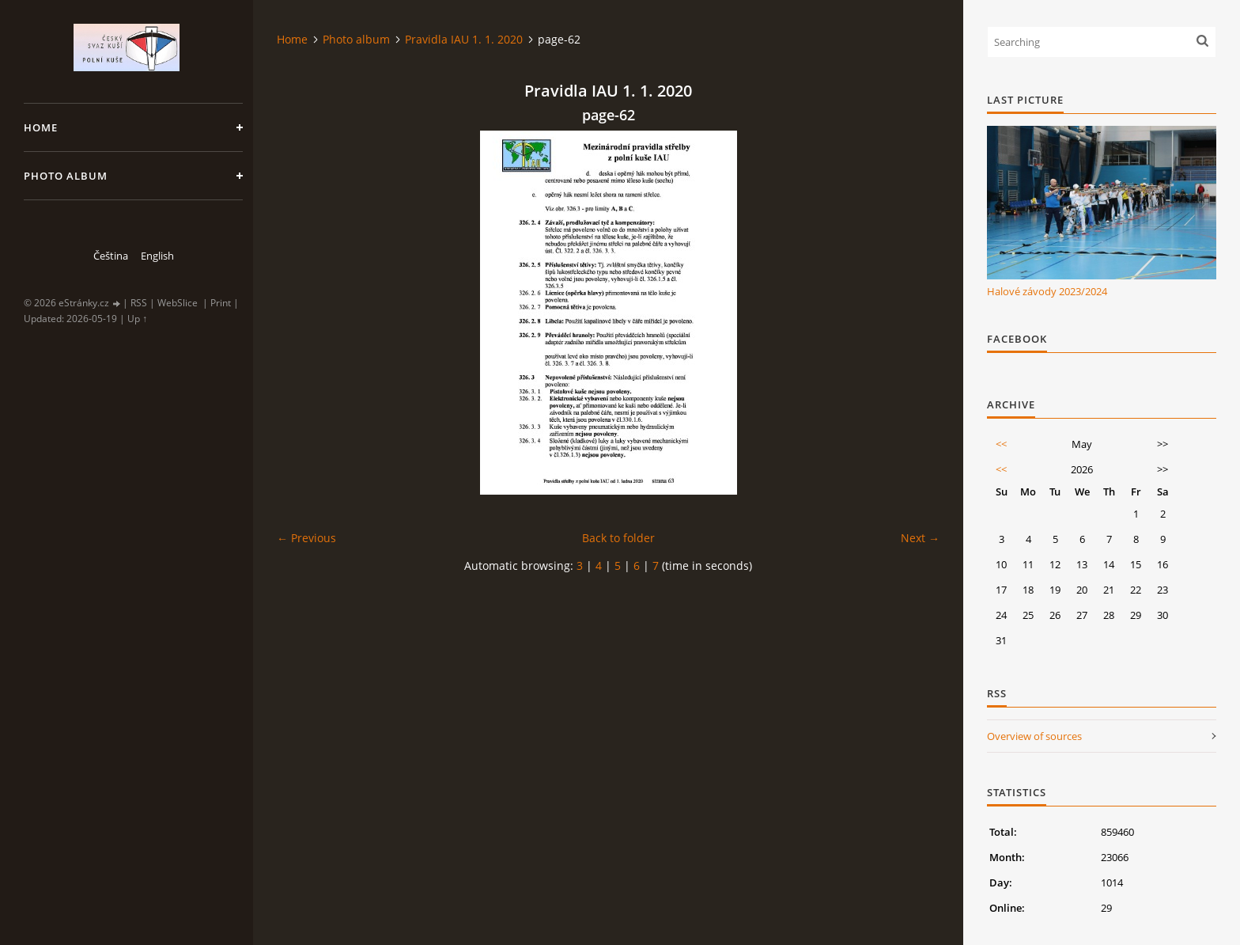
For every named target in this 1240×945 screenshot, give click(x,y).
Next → (920, 537)
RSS (138, 302)
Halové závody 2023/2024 (1047, 291)
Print (220, 302)
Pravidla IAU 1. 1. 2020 (464, 39)
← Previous (306, 537)
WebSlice (177, 302)
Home (41, 127)
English (157, 256)
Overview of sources (1034, 736)
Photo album (66, 176)
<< (1001, 444)
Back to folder (618, 537)
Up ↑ (137, 318)
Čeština (110, 256)
